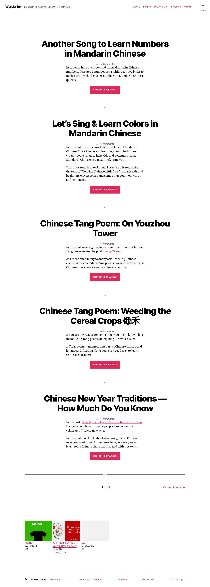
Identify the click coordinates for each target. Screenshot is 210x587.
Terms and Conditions (91, 579)
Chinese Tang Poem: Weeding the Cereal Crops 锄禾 (105, 316)
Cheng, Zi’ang (111, 251)
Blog (145, 6)
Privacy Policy (57, 579)
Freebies (176, 6)
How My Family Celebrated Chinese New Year (112, 422)
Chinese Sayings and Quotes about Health (65, 546)
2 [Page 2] (109, 487)
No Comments (107, 64)
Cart (85, 542)
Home (28, 542)
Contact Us (148, 579)
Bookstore (159, 6)
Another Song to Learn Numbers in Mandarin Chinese (105, 48)
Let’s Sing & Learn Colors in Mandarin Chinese (105, 128)
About (136, 6)
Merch (187, 6)
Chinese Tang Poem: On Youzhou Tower (105, 228)
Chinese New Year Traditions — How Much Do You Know (105, 403)
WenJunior (13, 6)
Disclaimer (122, 579)
